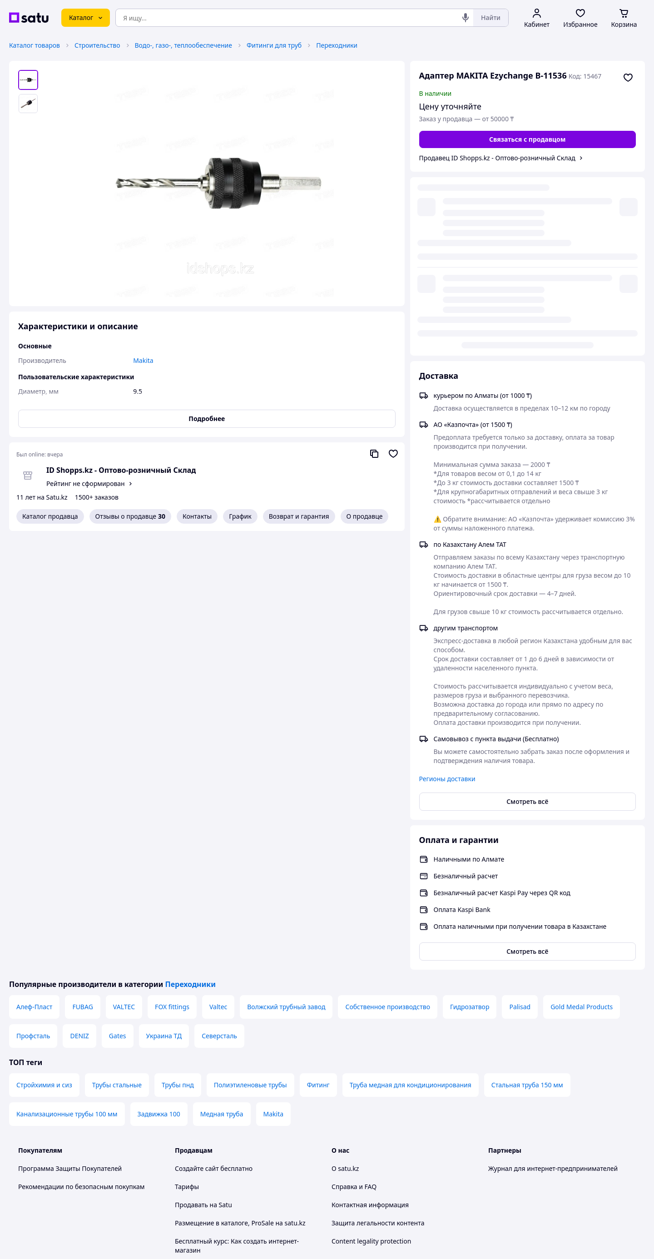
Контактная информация (370, 1020)
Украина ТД (164, 852)
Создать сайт (443, 1241)
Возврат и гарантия (299, 516)
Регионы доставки (447, 594)
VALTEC (124, 822)
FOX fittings (172, 822)
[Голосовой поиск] (465, 17)
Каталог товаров (34, 45)
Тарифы (187, 1002)
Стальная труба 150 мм (527, 901)
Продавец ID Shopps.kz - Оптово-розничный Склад (497, 158)
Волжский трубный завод (286, 822)
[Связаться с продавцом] (527, 139)
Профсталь (33, 852)
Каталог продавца (50, 516)
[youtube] (493, 1163)
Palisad (519, 822)
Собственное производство (387, 822)
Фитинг (318, 901)
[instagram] (526, 1163)
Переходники (336, 45)
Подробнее (206, 418)
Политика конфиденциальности (224, 1120)
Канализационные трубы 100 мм (67, 930)
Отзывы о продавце (130, 516)
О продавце (365, 516)
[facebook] (510, 1163)
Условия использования (420, 1217)
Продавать (191, 1020)
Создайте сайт (197, 984)
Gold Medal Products (581, 822)
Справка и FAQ (354, 1002)
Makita (273, 930)
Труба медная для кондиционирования (410, 901)
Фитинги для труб (274, 45)
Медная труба (221, 930)
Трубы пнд (178, 901)
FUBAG (82, 822)
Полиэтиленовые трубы (250, 901)
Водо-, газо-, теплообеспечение (183, 45)
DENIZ (79, 852)
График (240, 516)
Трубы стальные (117, 901)
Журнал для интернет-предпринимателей (553, 984)
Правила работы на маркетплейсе (227, 1139)
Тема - (211, 1163)
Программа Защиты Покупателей (70, 984)
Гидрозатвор (469, 822)
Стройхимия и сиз (44, 901)
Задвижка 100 (159, 930)
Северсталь (219, 852)
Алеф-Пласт (34, 822)
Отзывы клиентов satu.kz (213, 1084)
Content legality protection (371, 1057)
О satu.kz (345, 984)
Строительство (97, 45)
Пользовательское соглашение (223, 1102)
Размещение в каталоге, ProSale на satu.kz (240, 1039)
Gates (117, 852)
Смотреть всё (527, 617)
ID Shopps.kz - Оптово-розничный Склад (121, 470)
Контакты (197, 516)
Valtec (218, 822)
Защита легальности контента (378, 1039)
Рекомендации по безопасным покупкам (81, 1002)
